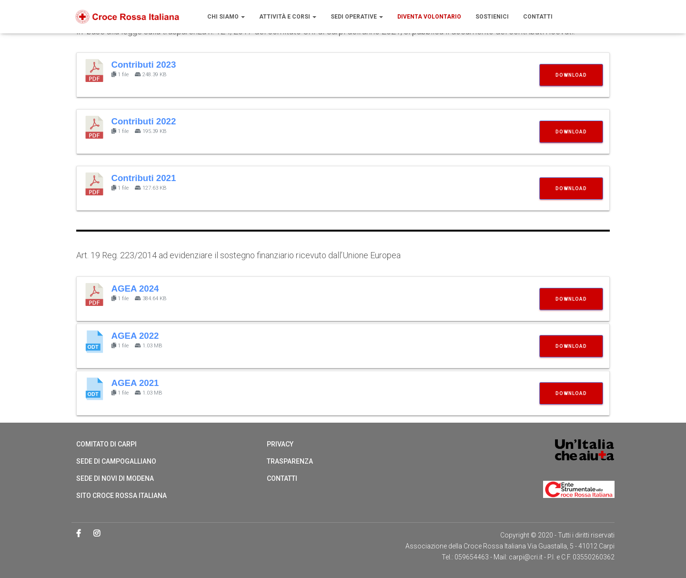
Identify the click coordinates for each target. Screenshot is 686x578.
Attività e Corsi (287, 16)
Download (571, 75)
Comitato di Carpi (106, 444)
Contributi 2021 (143, 178)
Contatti (538, 16)
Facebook (79, 534)
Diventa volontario (429, 16)
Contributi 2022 (143, 121)
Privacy (280, 444)
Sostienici (492, 16)
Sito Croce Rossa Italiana (121, 495)
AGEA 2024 (135, 289)
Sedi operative (357, 16)
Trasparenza (290, 461)
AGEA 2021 (135, 383)
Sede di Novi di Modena (115, 478)
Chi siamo (226, 16)
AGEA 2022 (135, 336)
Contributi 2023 (143, 65)
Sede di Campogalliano (116, 461)
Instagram (97, 534)
